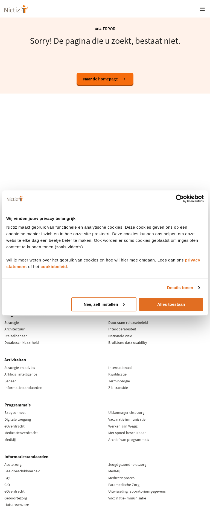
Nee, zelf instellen (104, 304)
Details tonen (180, 287)
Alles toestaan (171, 304)
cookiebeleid (53, 266)
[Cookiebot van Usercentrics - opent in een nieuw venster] (180, 198)
